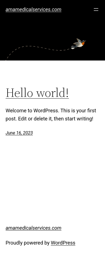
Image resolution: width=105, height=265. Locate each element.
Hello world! (37, 93)
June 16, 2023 (19, 133)
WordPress (63, 243)
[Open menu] (96, 9)
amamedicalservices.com (33, 9)
